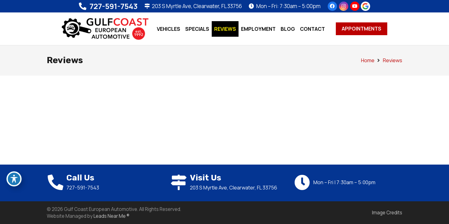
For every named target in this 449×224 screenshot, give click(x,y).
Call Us (80, 178)
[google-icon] (365, 6)
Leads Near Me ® (111, 216)
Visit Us (205, 178)
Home (367, 60)
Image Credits (387, 212)
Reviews (392, 60)
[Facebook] (332, 6)
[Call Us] (56, 182)
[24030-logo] (105, 29)
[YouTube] (355, 6)
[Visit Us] (180, 182)
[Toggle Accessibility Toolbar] (14, 178)
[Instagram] (343, 6)
